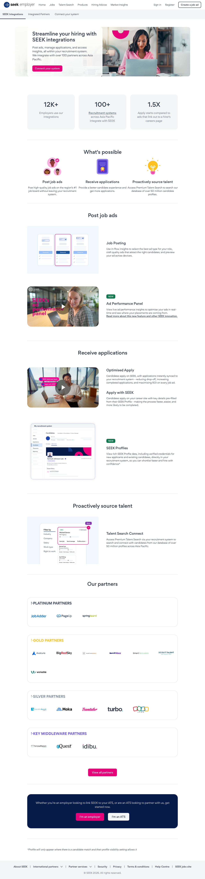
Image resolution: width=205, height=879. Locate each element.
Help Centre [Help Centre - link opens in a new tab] (162, 866)
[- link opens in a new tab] (38, 616)
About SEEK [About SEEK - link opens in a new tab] (20, 866)
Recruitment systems (102, 113)
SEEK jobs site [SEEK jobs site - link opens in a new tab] (183, 866)
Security (102, 866)
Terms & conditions (138, 866)
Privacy (117, 866)
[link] (47, 68)
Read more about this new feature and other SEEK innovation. (141, 316)
